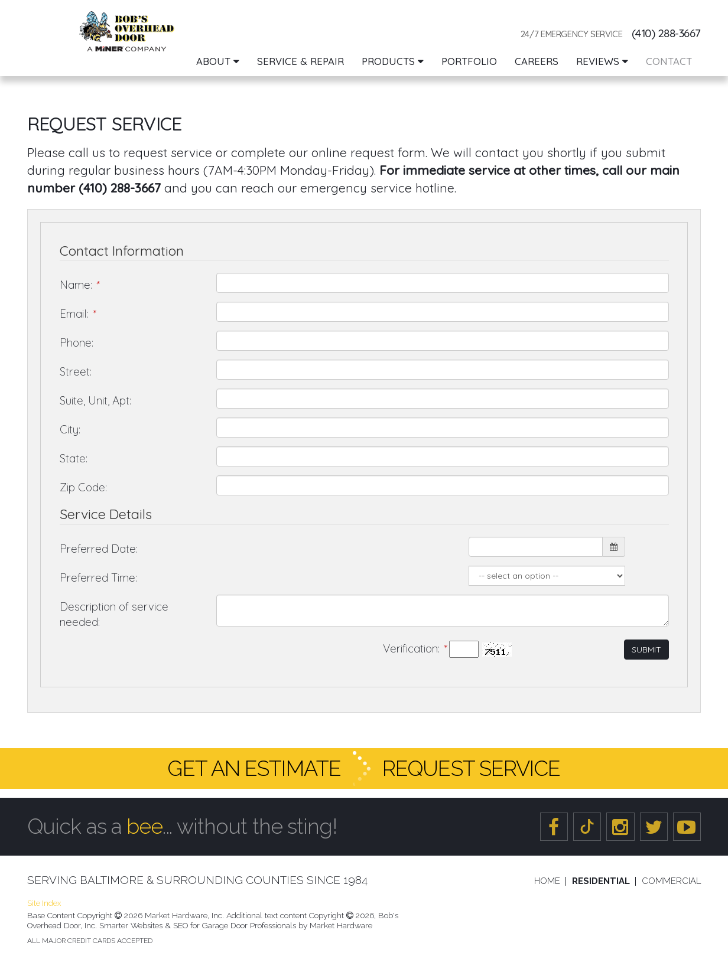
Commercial (671, 881)
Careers (536, 61)
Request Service (471, 768)
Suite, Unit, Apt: (95, 400)
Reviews (602, 61)
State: (73, 458)
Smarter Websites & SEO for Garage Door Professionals (197, 925)
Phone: (76, 342)
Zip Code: (83, 487)
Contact (669, 61)
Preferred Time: (98, 577)
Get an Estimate (254, 768)
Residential (601, 881)
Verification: (414, 648)
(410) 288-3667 (666, 33)
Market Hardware (341, 925)
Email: (77, 313)
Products (393, 61)
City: (70, 429)
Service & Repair (300, 61)
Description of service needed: (114, 614)
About (217, 61)
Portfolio (469, 61)
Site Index (44, 903)
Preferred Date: (99, 548)
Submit (646, 649)
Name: (79, 285)
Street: (76, 371)
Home (547, 881)
